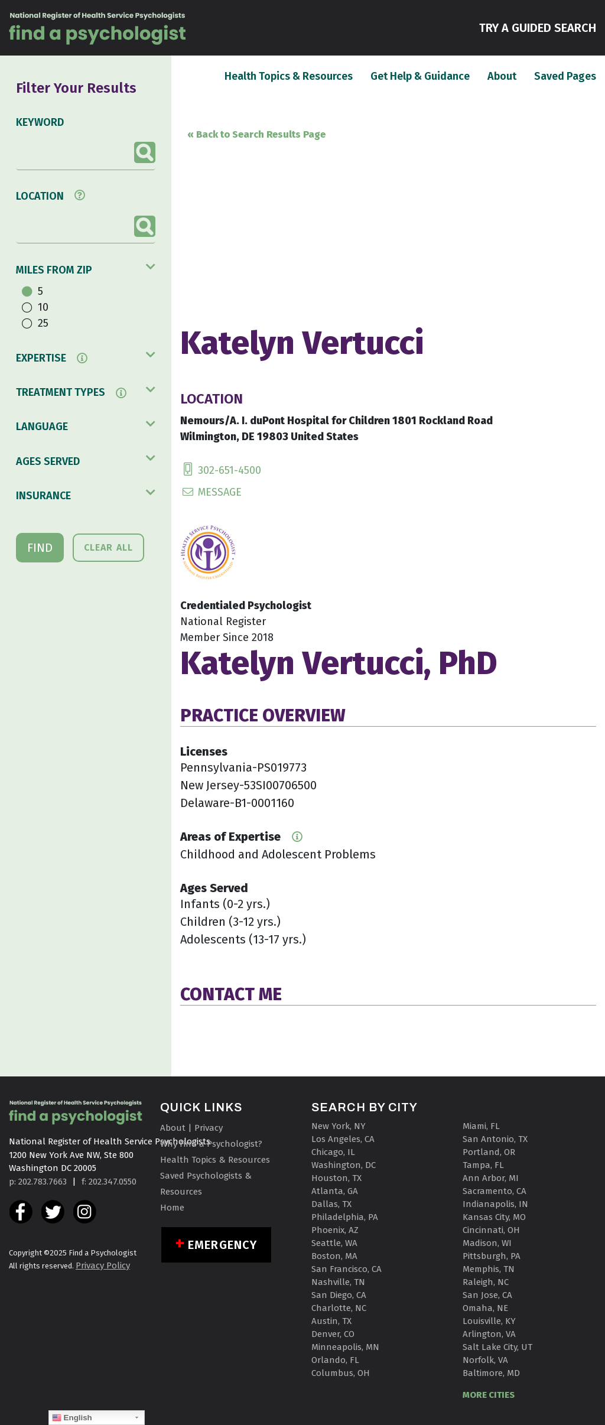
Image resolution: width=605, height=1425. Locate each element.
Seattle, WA (334, 1243)
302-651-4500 (220, 470)
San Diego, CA (338, 1295)
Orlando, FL (335, 1360)
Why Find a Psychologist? (211, 1143)
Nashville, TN (338, 1282)
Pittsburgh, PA (492, 1256)
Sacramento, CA (494, 1191)
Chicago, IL (333, 1152)
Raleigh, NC (486, 1282)
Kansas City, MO (494, 1217)
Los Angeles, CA (343, 1139)
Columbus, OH (340, 1373)
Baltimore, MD (491, 1373)
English (72, 1418)
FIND (40, 548)
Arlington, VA (489, 1334)
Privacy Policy (103, 1265)
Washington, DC (343, 1165)
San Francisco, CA (346, 1269)
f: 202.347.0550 (109, 1181)
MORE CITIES (489, 1395)
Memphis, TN (489, 1269)
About (501, 76)
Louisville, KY (489, 1321)
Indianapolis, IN (495, 1204)
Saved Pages (565, 76)
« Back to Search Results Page (256, 134)
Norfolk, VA (485, 1360)
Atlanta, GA (334, 1191)
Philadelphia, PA (344, 1217)
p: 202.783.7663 (38, 1181)
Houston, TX (336, 1178)
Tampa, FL (483, 1165)
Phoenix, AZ (335, 1230)
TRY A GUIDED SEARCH (537, 27)
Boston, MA (334, 1256)
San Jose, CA (487, 1295)
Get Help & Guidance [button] (420, 76)
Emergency (222, 1245)
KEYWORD (40, 122)
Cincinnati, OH (491, 1230)
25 (43, 323)
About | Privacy (191, 1128)
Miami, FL (481, 1126)
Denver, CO (332, 1334)
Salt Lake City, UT (497, 1347)
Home (172, 1207)
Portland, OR (489, 1152)
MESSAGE (211, 492)
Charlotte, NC (338, 1308)
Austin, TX (331, 1321)
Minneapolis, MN (345, 1347)
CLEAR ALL (108, 547)
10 (43, 307)
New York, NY (338, 1126)
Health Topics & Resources (289, 76)
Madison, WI (487, 1243)
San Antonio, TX (495, 1139)
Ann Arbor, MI (491, 1178)
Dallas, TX (331, 1204)
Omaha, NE (485, 1308)
